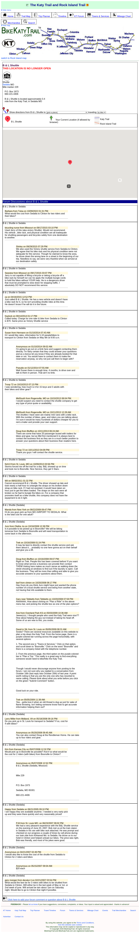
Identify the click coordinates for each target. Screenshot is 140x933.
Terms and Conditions (85, 923)
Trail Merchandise (119, 910)
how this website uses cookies (70, 925)
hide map (5, 25)
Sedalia (6, 84)
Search (133, 910)
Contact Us (19, 917)
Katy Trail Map (20, 910)
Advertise (7, 917)
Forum (62, 910)
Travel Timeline (50, 910)
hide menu (6, 10)
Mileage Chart (92, 910)
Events (105, 910)
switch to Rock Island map (14, 58)
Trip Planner (35, 910)
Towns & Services (76, 910)
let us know (33, 904)
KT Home (7, 910)
